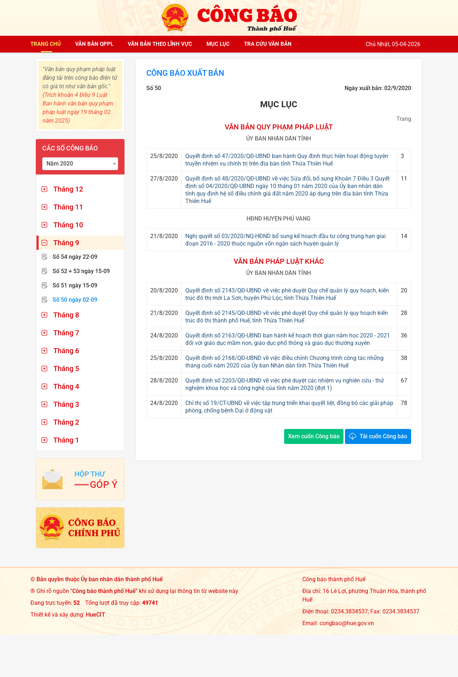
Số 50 (75, 299)
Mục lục (218, 44)
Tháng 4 (66, 386)
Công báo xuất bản (189, 73)
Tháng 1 (66, 440)
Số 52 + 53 (81, 271)
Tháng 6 (66, 350)
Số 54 (75, 256)
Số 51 (75, 285)
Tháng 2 (66, 422)
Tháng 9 (66, 242)
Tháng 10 (68, 225)
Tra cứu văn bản (268, 44)
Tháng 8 (66, 315)
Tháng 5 (66, 368)
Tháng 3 (66, 404)
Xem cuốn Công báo (314, 437)
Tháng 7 (66, 332)
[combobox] (80, 163)
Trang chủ (45, 44)
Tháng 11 (68, 207)
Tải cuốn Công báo (383, 437)
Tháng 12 (68, 189)
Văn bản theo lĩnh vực (160, 44)
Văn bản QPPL (94, 44)
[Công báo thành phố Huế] (229, 17)
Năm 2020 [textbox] (60, 163)
